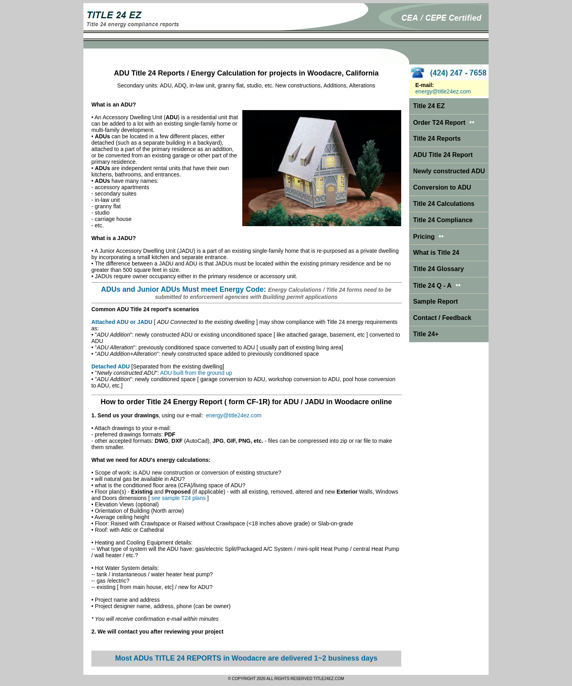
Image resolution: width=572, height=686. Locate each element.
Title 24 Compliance (443, 220)
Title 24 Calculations (443, 203)
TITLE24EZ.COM (328, 678)
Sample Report (435, 301)
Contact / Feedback (442, 317)
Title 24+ (426, 334)
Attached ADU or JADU (122, 322)
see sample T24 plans (178, 498)
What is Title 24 (436, 252)
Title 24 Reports (437, 138)
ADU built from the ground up (196, 373)
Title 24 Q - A (437, 285)
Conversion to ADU (442, 187)
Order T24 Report (439, 122)
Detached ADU (110, 366)
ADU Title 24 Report (443, 154)
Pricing (424, 236)
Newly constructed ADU (449, 171)
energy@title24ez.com (234, 415)
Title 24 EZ (429, 106)
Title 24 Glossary (438, 268)
